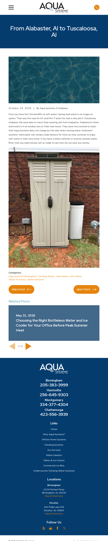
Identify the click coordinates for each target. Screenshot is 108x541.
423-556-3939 (54, 414)
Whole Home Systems (54, 439)
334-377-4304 (54, 404)
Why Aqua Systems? (54, 434)
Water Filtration (17, 279)
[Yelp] (43, 528)
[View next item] (28, 346)
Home (54, 429)
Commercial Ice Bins (53, 465)
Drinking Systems (54, 444)
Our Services (54, 450)
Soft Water (76, 276)
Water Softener (35, 279)
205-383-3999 (54, 385)
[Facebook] (57, 528)
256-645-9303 (54, 395)
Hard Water (62, 276)
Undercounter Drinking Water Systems (54, 470)
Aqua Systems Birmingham (23, 276)
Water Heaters (54, 455)
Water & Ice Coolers (54, 460)
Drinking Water (46, 276)
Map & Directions (54, 496)
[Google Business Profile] (50, 528)
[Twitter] (64, 528)
